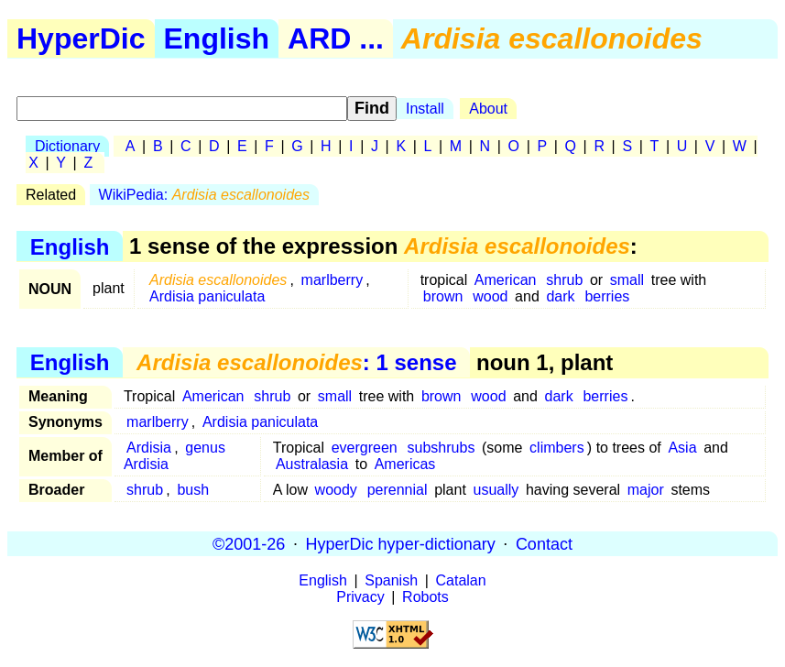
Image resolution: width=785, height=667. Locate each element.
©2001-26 (249, 543)
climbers (556, 447)
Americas (405, 464)
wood (490, 296)
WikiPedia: (204, 194)
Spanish (391, 580)
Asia (682, 447)
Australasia (312, 464)
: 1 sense (296, 362)
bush (193, 490)
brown (443, 296)
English (217, 38)
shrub (564, 280)
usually (495, 490)
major (645, 490)
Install (425, 108)
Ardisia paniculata (207, 296)
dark (560, 296)
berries (606, 296)
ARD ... (336, 38)
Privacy (360, 597)
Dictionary (67, 146)
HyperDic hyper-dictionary (401, 543)
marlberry (332, 280)
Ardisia (148, 447)
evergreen (365, 447)
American (505, 280)
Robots (425, 597)
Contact (544, 543)
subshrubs (441, 447)
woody (336, 490)
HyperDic (81, 38)
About (488, 108)
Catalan (461, 580)
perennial (397, 490)
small (627, 280)
